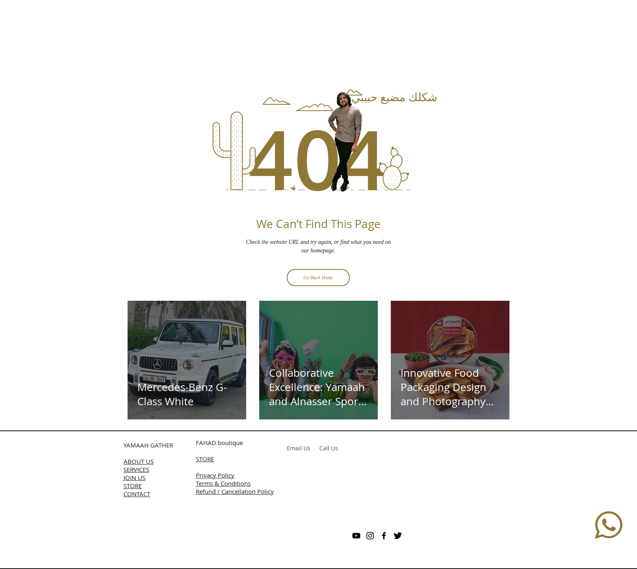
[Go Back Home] (318, 277)
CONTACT (137, 494)
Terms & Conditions (223, 483)
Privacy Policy (215, 475)
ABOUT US (139, 461)
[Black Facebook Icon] (384, 536)
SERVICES (136, 469)
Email (294, 448)
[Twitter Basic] (398, 536)
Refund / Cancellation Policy (235, 491)
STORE (133, 486)
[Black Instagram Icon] (370, 536)
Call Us (328, 448)
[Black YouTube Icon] (356, 536)
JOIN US (134, 477)
